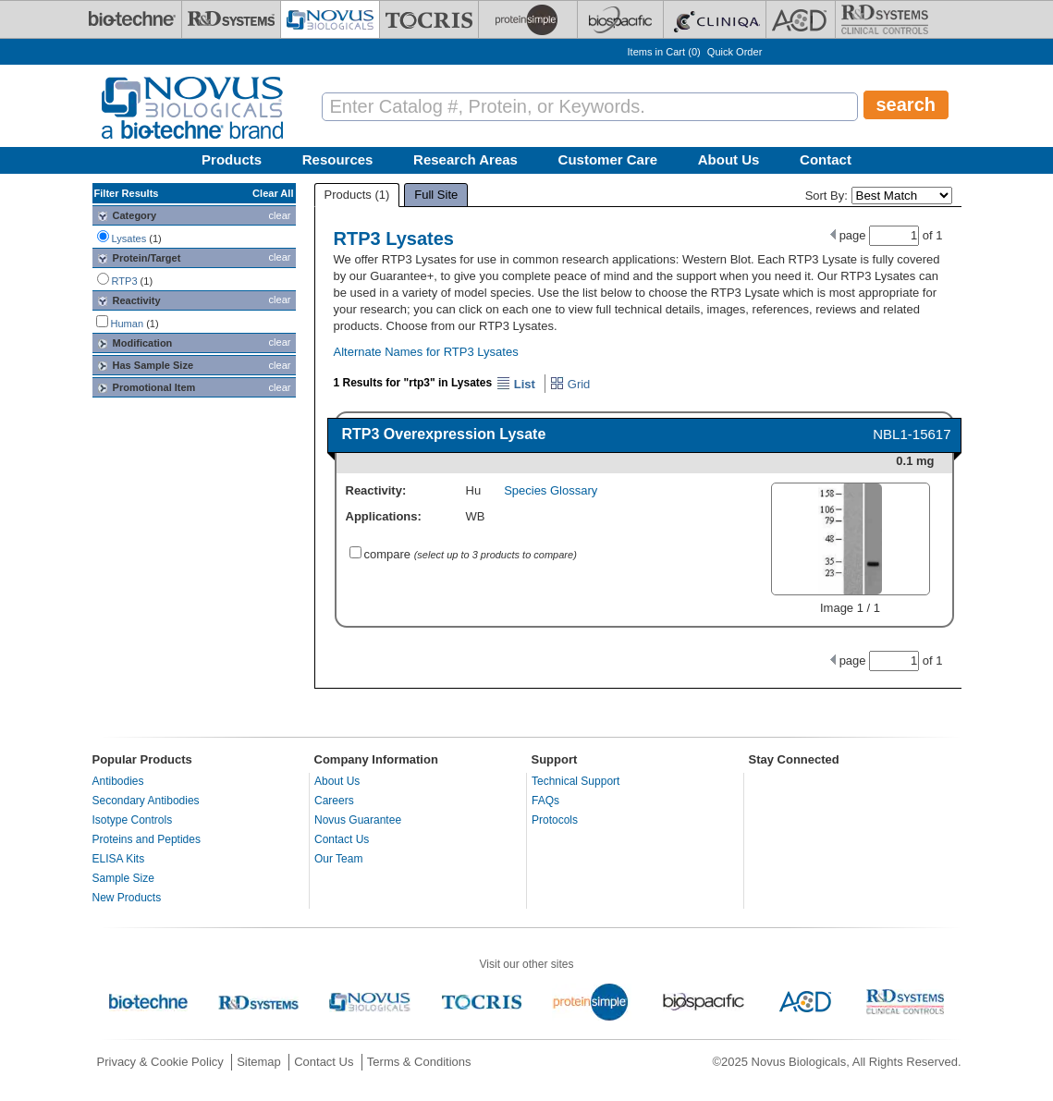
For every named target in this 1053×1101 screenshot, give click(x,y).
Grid (570, 384)
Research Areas (465, 159)
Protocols (555, 820)
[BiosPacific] (620, 19)
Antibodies (118, 781)
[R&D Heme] (884, 19)
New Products (127, 897)
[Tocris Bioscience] (429, 19)
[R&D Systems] (231, 19)
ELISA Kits (118, 858)
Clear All (272, 193)
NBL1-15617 (911, 434)
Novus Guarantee (357, 820)
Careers (334, 800)
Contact (825, 159)
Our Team (338, 858)
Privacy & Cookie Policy (160, 1062)
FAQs (545, 800)
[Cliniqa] (714, 19)
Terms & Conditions (419, 1062)
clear (280, 215)
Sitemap (259, 1062)
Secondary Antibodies (146, 800)
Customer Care (608, 159)
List (515, 384)
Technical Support (575, 781)
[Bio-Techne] (132, 19)
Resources (337, 159)
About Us (729, 159)
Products (232, 159)
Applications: (384, 516)
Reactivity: (376, 490)
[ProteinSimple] (528, 19)
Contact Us (341, 839)
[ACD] (800, 19)
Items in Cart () (664, 51)
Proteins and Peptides (146, 839)
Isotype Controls (132, 820)
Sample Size (123, 878)
